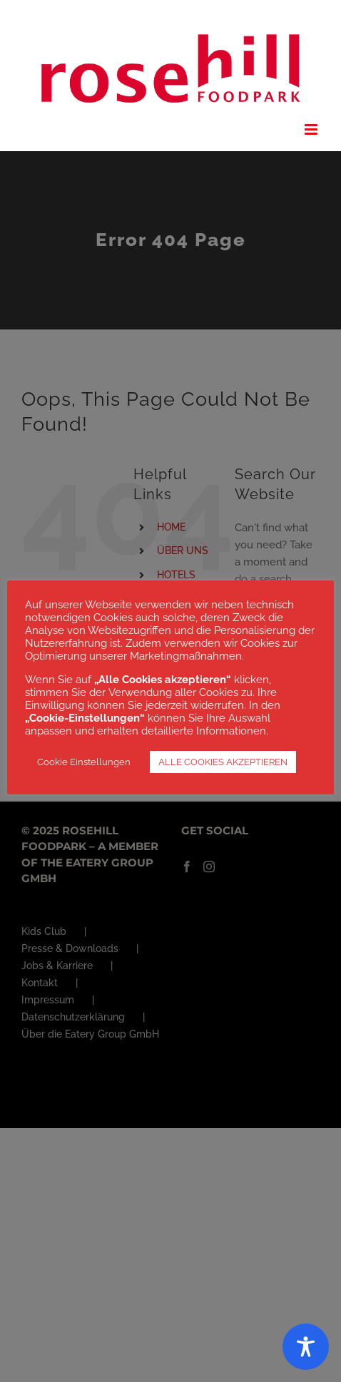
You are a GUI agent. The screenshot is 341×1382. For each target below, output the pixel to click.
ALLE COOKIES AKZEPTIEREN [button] (222, 762)
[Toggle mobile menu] (312, 129)
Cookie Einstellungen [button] (84, 762)
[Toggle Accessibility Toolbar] (305, 1346)
